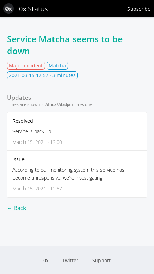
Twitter (70, 260)
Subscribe (139, 9)
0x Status (25, 8)
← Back (16, 208)
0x (45, 260)
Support (101, 260)
